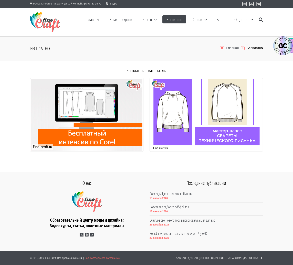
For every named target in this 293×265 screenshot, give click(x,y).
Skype (111, 3)
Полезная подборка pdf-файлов (169, 207)
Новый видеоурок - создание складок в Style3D (178, 233)
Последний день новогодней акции (171, 193)
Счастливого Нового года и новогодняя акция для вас (182, 220)
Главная (232, 48)
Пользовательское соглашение (102, 258)
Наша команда (236, 258)
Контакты (255, 258)
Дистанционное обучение (206, 258)
